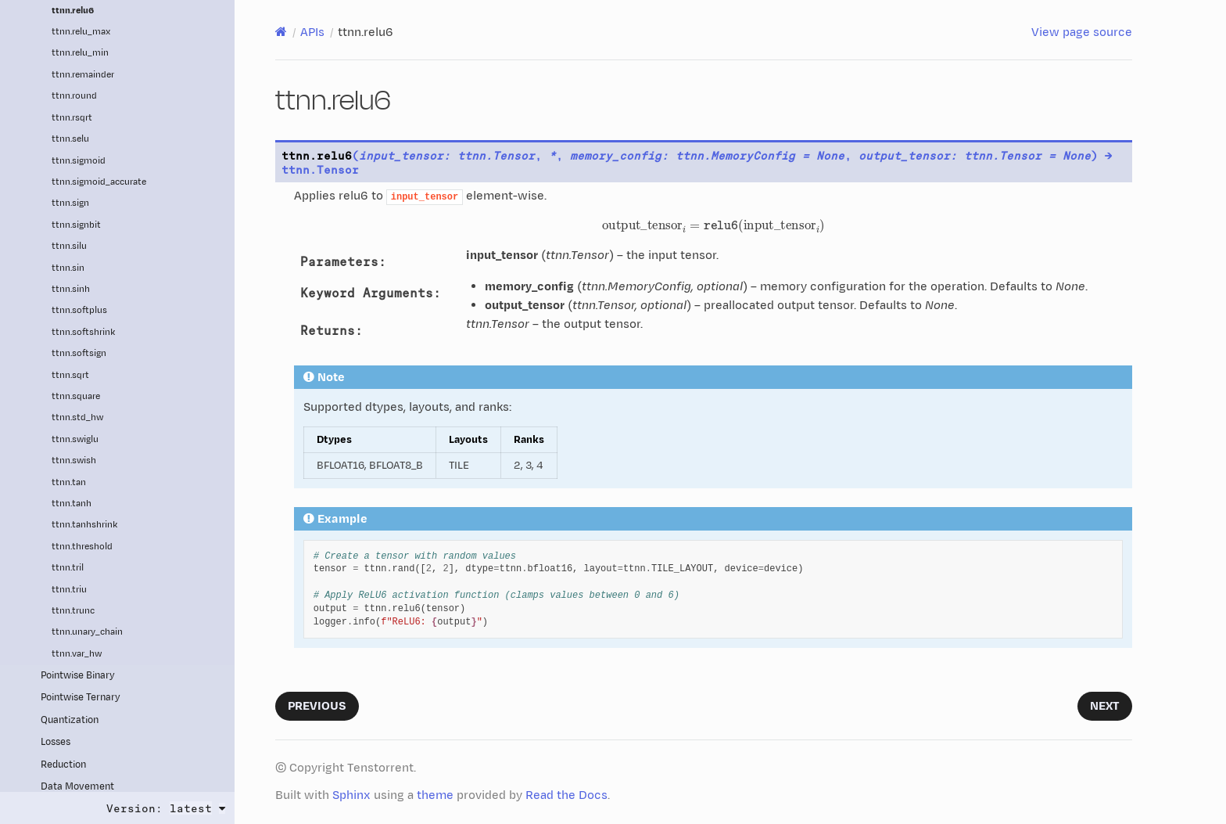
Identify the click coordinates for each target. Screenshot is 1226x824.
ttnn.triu (69, 590)
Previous (317, 706)
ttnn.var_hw (77, 654)
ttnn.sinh (71, 289)
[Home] (281, 32)
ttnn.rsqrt (72, 118)
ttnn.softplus (79, 310)
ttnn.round (74, 96)
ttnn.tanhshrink (84, 525)
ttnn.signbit (76, 225)
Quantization (70, 720)
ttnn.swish (74, 460)
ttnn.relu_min (80, 53)
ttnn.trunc (73, 611)
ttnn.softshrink (83, 332)
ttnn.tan (69, 482)
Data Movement (77, 786)
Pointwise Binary (78, 675)
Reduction (63, 765)
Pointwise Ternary (80, 697)
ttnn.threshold (82, 546)
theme (435, 795)
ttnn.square (76, 396)
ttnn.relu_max (81, 32)
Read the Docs (566, 795)
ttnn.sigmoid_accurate (99, 182)
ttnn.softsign (79, 353)
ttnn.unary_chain (87, 632)
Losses (55, 742)
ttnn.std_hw (77, 417)
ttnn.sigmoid (79, 161)
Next (1105, 706)
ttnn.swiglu (75, 439)
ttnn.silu (69, 246)
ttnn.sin (68, 268)
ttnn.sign (70, 203)
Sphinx (351, 795)
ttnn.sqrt (70, 375)
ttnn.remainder (83, 75)
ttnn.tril (68, 568)
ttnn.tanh (71, 503)
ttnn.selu (70, 139)
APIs (312, 32)
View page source (1081, 32)
